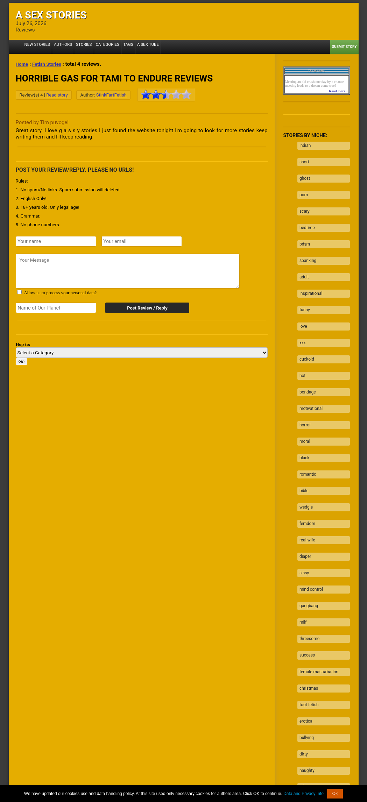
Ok (335, 793)
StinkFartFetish (111, 95)
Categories (97, 47)
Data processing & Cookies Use (146, 784)
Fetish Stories (50, 64)
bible (301, 430)
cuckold (304, 321)
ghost (302, 171)
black (302, 403)
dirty (301, 648)
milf (301, 539)
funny (302, 280)
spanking (305, 239)
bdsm (302, 225)
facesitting (307, 717)
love (301, 294)
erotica (303, 621)
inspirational (308, 266)
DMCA (188, 784)
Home (23, 64)
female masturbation (316, 580)
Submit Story (344, 47)
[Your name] (56, 241)
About (105, 784)
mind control (309, 512)
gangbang (306, 526)
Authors (58, 47)
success (305, 567)
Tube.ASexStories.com (211, 779)
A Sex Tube (133, 47)
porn (301, 185)
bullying (304, 635)
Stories (77, 47)
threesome (307, 553)
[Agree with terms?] (19, 292)
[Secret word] (56, 308)
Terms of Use (211, 784)
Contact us (270, 784)
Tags (116, 47)
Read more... (338, 91)
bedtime (305, 212)
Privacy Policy (242, 784)
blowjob (304, 703)
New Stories (35, 47)
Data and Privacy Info (303, 793)
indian (303, 144)
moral (302, 389)
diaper (303, 485)
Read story (57, 95)
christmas (306, 594)
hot (300, 335)
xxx (300, 307)
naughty (304, 662)
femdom (305, 457)
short (302, 157)
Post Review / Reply (143, 308)
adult (302, 253)
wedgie (304, 444)
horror (303, 376)
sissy (302, 498)
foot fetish (307, 607)
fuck (301, 689)
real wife (305, 471)
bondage (305, 348)
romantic (305, 416)
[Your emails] (141, 241)
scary (302, 198)
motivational (308, 362)
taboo (302, 676)
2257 (91, 784)
